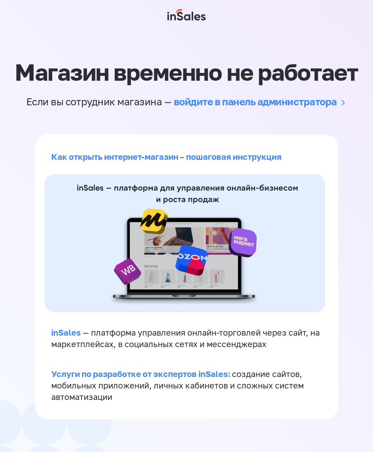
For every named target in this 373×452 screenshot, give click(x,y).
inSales (66, 332)
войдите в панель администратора (255, 101)
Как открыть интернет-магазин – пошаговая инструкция (166, 156)
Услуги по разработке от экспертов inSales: (141, 374)
